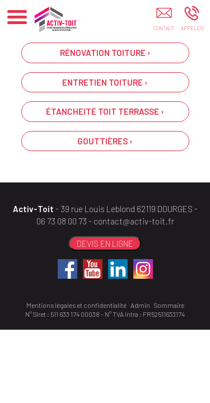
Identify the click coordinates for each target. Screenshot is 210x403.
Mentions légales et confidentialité (76, 305)
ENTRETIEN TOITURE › (105, 82)
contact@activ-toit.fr (134, 221)
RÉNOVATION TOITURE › (105, 53)
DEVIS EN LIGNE (105, 243)
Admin (140, 305)
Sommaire (169, 305)
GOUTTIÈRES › (105, 141)
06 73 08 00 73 (61, 221)
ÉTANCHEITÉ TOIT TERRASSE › (105, 111)
